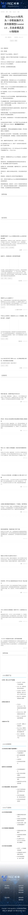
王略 (21, 563)
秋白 (21, 430)
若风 (21, 486)
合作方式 (21, 885)
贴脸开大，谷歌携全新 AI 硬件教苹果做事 (10, 256)
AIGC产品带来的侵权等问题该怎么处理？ (21, 791)
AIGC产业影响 (7, 807)
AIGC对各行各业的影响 (7, 846)
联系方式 (7, 888)
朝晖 (21, 592)
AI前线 (20, 367)
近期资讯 (4, 375)
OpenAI (14, 11)
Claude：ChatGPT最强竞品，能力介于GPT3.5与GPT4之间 (21, 692)
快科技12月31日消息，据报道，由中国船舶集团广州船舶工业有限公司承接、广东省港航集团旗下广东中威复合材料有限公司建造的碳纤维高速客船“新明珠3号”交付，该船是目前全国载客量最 (14, 508)
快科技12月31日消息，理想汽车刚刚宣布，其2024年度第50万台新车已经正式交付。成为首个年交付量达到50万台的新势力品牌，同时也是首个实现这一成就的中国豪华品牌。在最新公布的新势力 (14, 560)
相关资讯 (4, 218)
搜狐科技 (20, 341)
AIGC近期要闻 (7, 744)
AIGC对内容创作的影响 (7, 812)
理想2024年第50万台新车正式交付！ (9, 555)
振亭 (21, 401)
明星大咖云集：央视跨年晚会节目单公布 (10, 393)
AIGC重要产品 (7, 675)
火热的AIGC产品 (5, 721)
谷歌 (18, 11)
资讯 (10, 11)
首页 (7, 11)
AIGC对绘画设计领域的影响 (8, 828)
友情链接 (21, 890)
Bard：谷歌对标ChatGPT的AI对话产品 (21, 735)
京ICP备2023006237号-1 (19, 910)
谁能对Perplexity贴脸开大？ (7, 298)
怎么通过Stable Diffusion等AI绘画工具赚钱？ (21, 840)
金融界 (20, 250)
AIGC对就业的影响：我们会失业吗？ (10, 786)
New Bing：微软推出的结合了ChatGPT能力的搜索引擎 (21, 730)
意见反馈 (7, 897)
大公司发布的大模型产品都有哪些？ (9, 748)
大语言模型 (11, 247)
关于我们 (7, 885)
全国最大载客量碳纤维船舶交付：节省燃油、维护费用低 (14, 504)
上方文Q (20, 621)
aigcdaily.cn (13, 908)
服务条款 (21, 899)
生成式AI (10, 278)
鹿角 (21, 511)
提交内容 (21, 892)
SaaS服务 (21, 888)
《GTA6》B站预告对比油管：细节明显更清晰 (11, 638)
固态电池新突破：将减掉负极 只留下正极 (10, 529)
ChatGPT (3, 307)
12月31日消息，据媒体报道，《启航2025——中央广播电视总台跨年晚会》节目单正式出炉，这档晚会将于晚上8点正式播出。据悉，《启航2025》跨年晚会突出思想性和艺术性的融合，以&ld (14, 398)
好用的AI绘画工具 (6, 701)
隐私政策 (21, 897)
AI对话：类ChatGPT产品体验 (8, 680)
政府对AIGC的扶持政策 (7, 766)
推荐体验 (4, 194)
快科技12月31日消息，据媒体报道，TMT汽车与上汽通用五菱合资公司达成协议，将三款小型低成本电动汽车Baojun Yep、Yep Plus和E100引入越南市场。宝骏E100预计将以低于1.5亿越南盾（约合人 (14, 454)
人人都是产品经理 (18, 309)
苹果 (5, 278)
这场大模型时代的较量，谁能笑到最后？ (9, 363)
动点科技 (20, 280)
